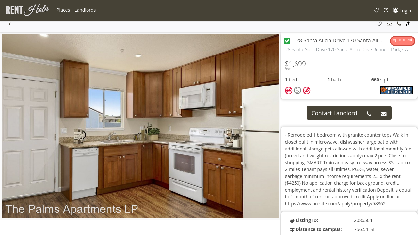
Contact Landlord (335, 113)
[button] (63, 10)
